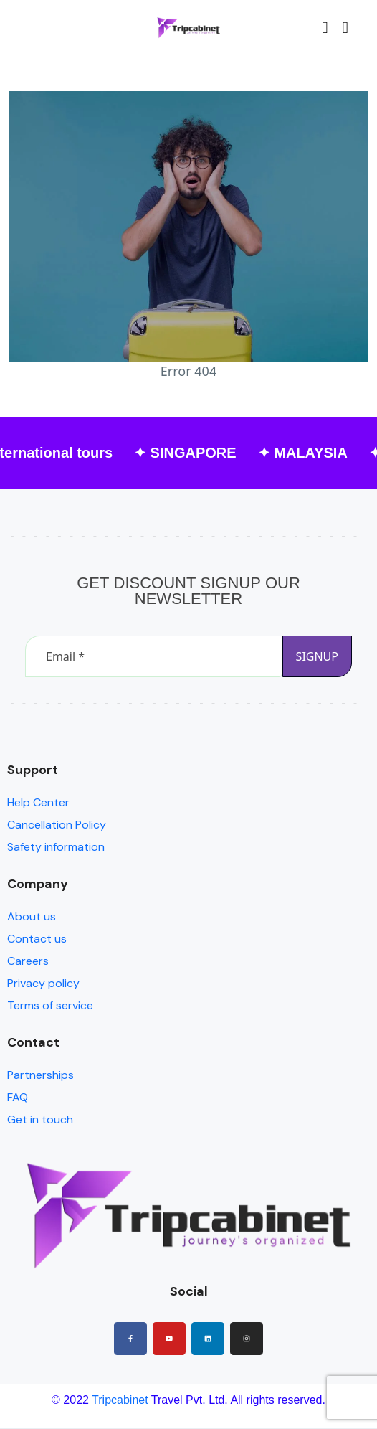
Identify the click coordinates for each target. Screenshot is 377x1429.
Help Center (38, 802)
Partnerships (40, 1075)
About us (31, 916)
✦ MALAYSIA (308, 453)
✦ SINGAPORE (191, 453)
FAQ (17, 1097)
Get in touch (40, 1119)
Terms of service (50, 1005)
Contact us (37, 938)
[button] (325, 27)
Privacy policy (43, 983)
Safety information (56, 846)
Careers (28, 960)
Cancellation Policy (56, 824)
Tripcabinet (120, 1400)
